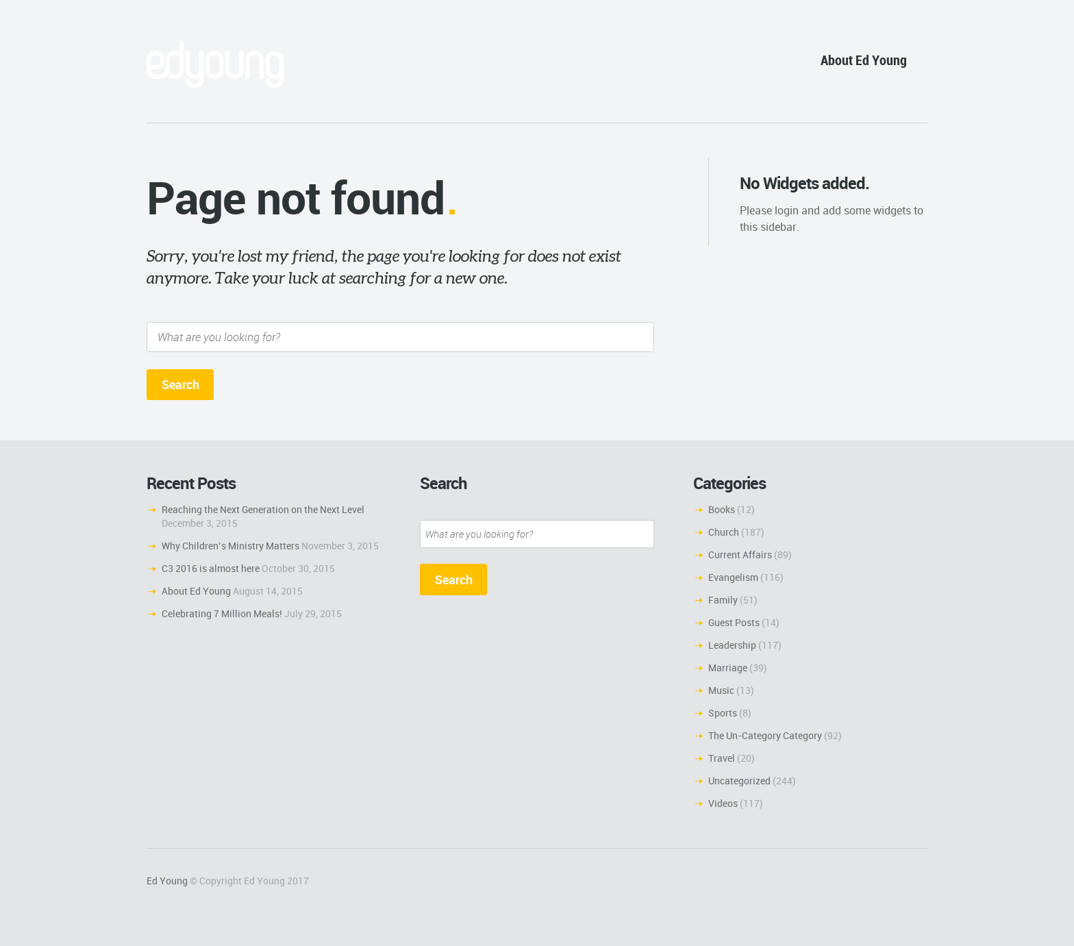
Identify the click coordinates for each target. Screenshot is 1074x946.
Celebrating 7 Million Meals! (222, 613)
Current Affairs (740, 554)
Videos (723, 803)
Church (723, 531)
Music (721, 690)
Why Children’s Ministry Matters (230, 545)
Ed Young (167, 880)
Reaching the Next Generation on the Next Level (263, 509)
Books (721, 509)
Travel (721, 757)
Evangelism (733, 577)
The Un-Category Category (765, 735)
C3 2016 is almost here (211, 568)
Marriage (727, 667)
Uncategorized (739, 780)
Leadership (732, 644)
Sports (722, 712)
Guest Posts (734, 622)
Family (723, 599)
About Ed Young (864, 60)
